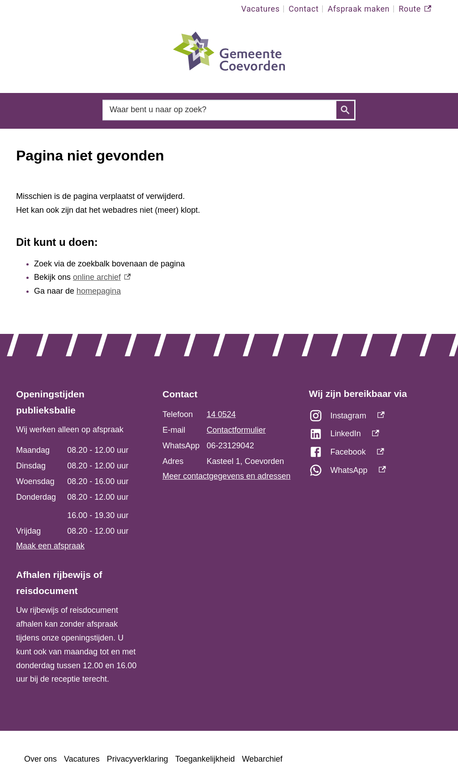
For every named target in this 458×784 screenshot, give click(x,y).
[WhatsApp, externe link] (375, 473)
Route (415, 9)
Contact (303, 8)
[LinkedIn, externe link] (375, 436)
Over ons (40, 758)
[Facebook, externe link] (375, 454)
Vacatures (260, 8)
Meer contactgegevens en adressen (226, 476)
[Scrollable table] (78, 491)
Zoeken (345, 110)
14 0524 (221, 414)
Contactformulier (236, 430)
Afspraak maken (358, 8)
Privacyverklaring (137, 758)
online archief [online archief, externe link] (102, 277)
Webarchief (262, 758)
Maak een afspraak (50, 545)
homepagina (98, 291)
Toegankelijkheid (205, 758)
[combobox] (229, 109)
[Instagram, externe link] (375, 418)
